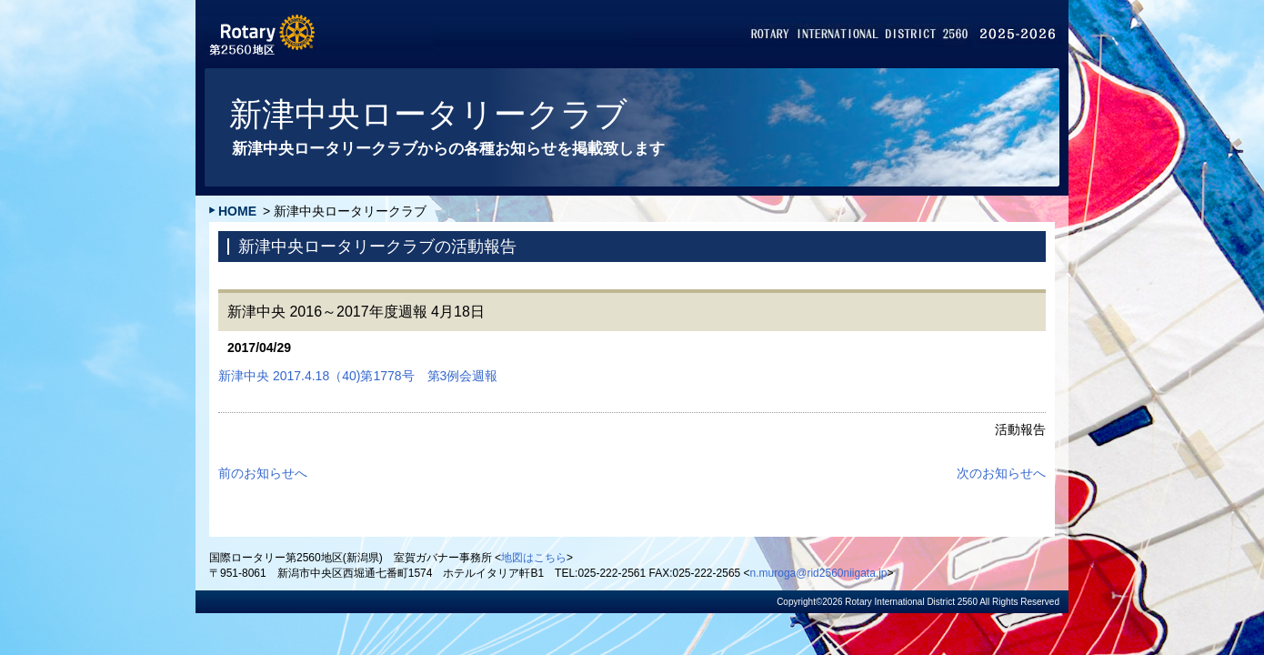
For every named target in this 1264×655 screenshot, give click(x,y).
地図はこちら (534, 557)
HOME (237, 211)
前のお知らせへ (262, 473)
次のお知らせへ (1001, 473)
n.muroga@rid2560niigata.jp (819, 573)
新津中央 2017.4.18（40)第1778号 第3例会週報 (357, 375)
